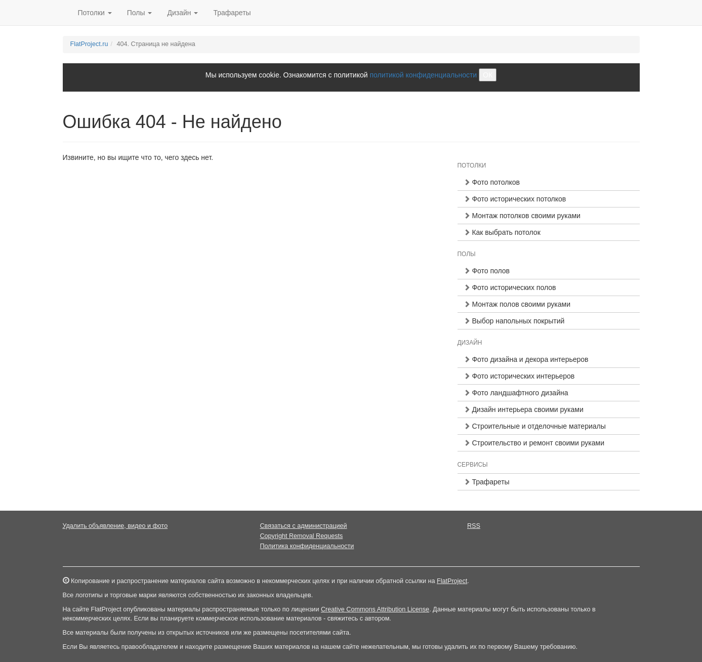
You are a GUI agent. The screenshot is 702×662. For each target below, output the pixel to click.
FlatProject (452, 581)
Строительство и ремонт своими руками (534, 443)
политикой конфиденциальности (423, 75)
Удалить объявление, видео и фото (115, 525)
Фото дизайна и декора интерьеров (526, 359)
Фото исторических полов (510, 287)
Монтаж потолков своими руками (522, 216)
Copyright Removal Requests (301, 536)
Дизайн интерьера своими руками (524, 409)
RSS (473, 525)
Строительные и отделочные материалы (535, 426)
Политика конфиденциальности (307, 546)
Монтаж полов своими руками (517, 304)
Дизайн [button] (182, 13)
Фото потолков (492, 182)
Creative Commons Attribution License (375, 609)
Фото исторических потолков (515, 199)
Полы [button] (139, 13)
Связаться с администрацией (303, 525)
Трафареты (232, 13)
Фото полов (487, 271)
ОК (487, 75)
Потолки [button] (95, 13)
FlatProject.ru (89, 44)
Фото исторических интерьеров (519, 376)
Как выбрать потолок (502, 232)
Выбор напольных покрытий (514, 321)
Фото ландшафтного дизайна (516, 393)
